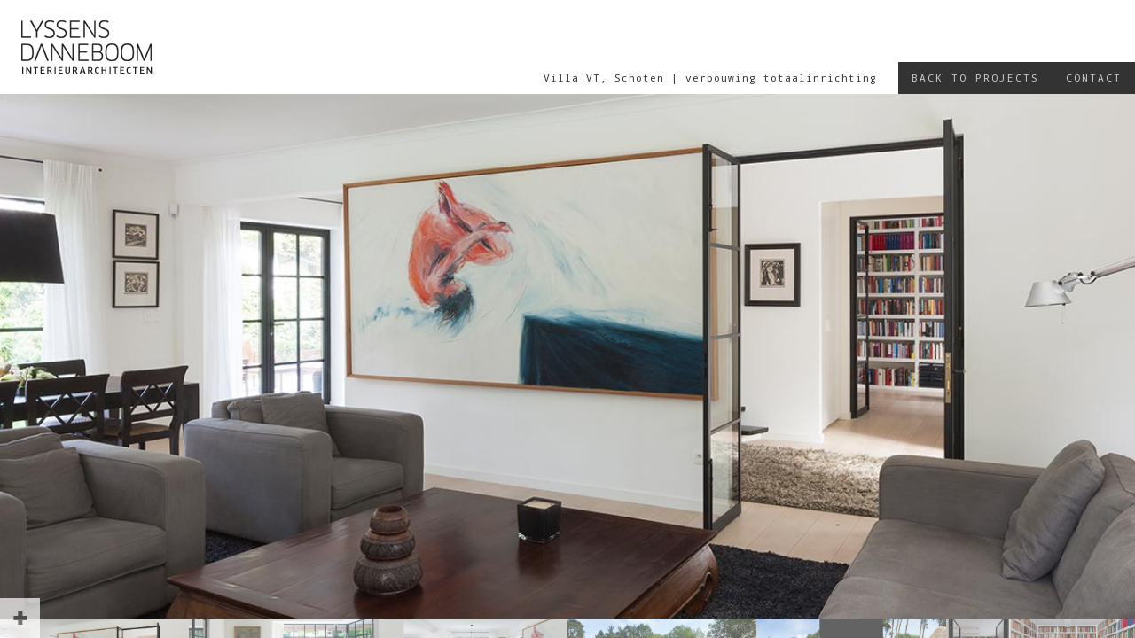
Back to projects (975, 77)
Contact (1094, 77)
